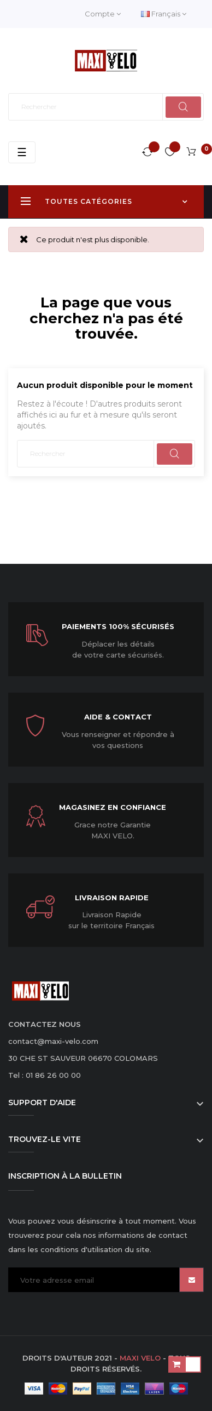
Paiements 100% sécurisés (118, 626)
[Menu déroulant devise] (163, 14)
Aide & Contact (118, 716)
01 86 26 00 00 (53, 1075)
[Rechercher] (106, 107)
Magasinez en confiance (112, 807)
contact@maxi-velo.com (53, 1041)
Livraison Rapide (112, 897)
